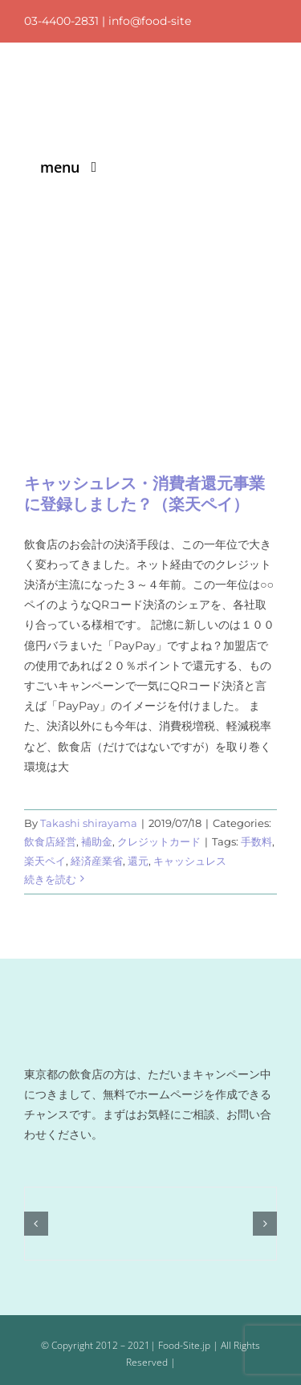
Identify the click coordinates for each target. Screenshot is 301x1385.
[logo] (131, 83)
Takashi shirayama (88, 823)
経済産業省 (97, 860)
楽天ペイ (45, 860)
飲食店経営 (50, 841)
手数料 (256, 841)
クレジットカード (159, 841)
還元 (138, 860)
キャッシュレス (189, 860)
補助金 (96, 841)
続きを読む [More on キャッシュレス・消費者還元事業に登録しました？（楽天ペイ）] (50, 879)
